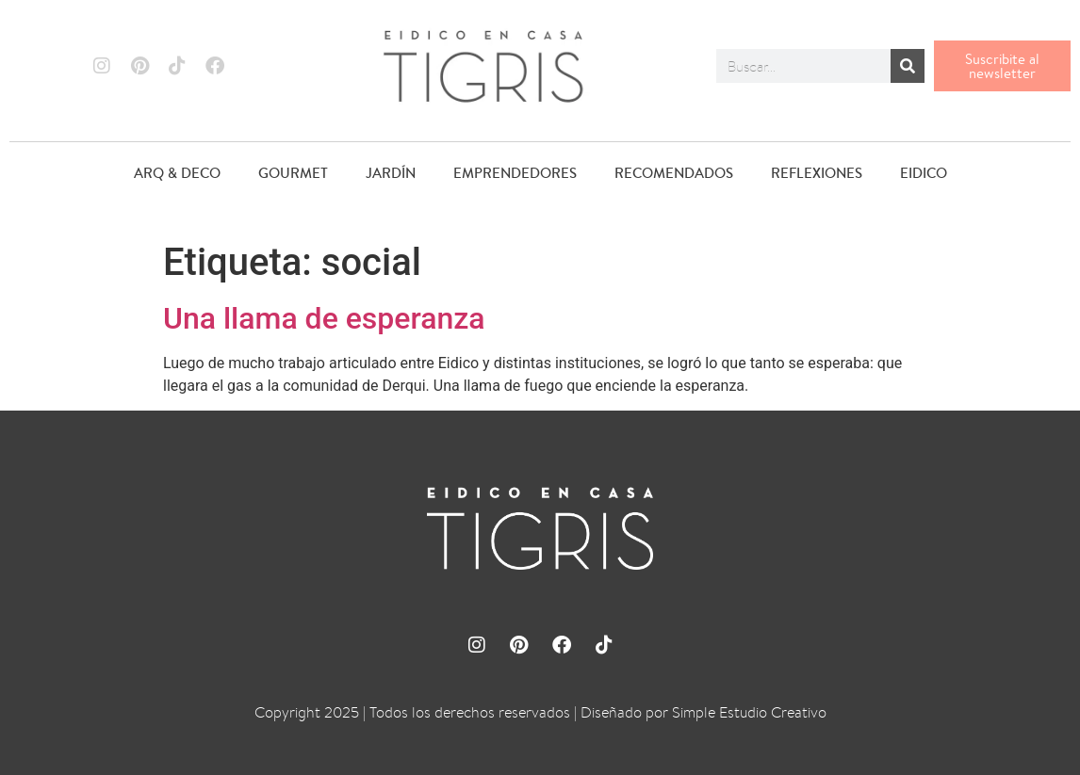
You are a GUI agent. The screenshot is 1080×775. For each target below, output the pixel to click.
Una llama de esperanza (324, 318)
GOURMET (293, 173)
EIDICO (923, 173)
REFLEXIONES (816, 173)
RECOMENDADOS (673, 173)
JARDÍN (391, 173)
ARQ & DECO (177, 173)
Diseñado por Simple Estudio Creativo (703, 712)
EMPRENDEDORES (515, 173)
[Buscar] (908, 66)
